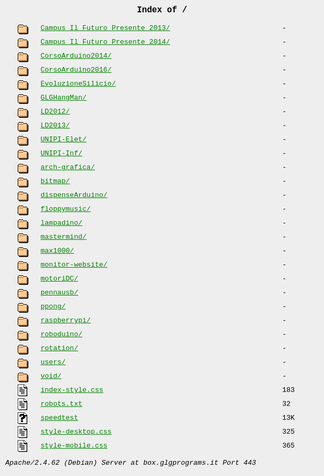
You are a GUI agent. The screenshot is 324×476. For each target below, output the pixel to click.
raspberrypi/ (66, 323)
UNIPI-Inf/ (61, 156)
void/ (51, 378)
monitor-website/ (74, 267)
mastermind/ (64, 239)
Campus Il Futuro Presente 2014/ (105, 44)
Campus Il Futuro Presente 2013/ (105, 30)
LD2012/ (55, 114)
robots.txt (61, 406)
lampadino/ (61, 225)
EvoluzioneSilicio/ (78, 86)
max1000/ (57, 253)
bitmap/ (55, 183)
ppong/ (53, 309)
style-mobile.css (74, 448)
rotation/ (59, 351)
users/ (53, 364)
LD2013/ (55, 128)
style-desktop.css (76, 434)
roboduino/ (61, 337)
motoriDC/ (59, 281)
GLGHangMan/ (64, 100)
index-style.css (72, 392)
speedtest (59, 420)
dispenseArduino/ (74, 197)
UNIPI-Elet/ (64, 142)
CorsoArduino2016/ (76, 72)
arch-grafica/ (68, 170)
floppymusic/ (66, 211)
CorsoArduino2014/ (76, 58)
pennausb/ (59, 295)
